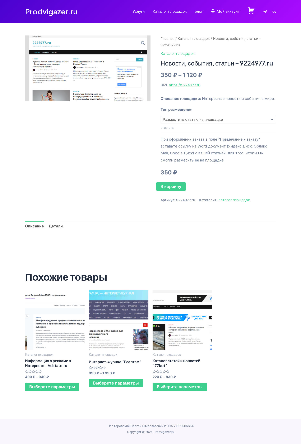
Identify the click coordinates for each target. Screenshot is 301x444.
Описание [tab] (34, 226)
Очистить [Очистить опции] (167, 127)
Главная (167, 39)
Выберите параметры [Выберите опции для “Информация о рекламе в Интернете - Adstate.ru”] (52, 387)
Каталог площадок (171, 11)
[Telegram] (265, 12)
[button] (143, 43)
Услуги (140, 11)
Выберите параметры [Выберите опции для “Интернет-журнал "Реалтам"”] (116, 383)
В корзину (171, 186)
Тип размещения (176, 109)
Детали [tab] (56, 226)
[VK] (274, 12)
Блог (199, 11)
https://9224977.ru (185, 85)
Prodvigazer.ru (51, 11)
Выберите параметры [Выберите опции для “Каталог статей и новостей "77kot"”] (180, 387)
